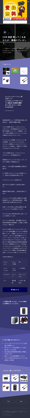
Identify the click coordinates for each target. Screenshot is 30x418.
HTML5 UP (8, 414)
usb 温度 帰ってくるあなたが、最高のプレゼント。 (15, 412)
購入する (16, 290)
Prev (8, 401)
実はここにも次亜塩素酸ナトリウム (14, 356)
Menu (28, 2)
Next (21, 401)
